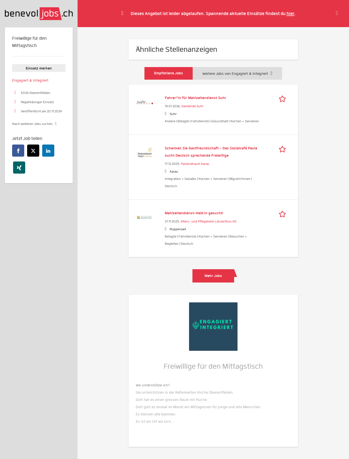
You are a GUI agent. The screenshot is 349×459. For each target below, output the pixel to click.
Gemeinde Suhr (192, 106)
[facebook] (18, 151)
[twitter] (33, 151)
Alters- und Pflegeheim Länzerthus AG (209, 221)
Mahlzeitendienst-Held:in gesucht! (194, 213)
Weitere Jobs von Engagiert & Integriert (237, 73)
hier (290, 13)
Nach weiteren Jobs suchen (32, 124)
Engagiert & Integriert (30, 80)
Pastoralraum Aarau (195, 164)
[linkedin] (48, 151)
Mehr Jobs (213, 275)
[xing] (19, 167)
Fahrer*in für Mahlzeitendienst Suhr (195, 97)
